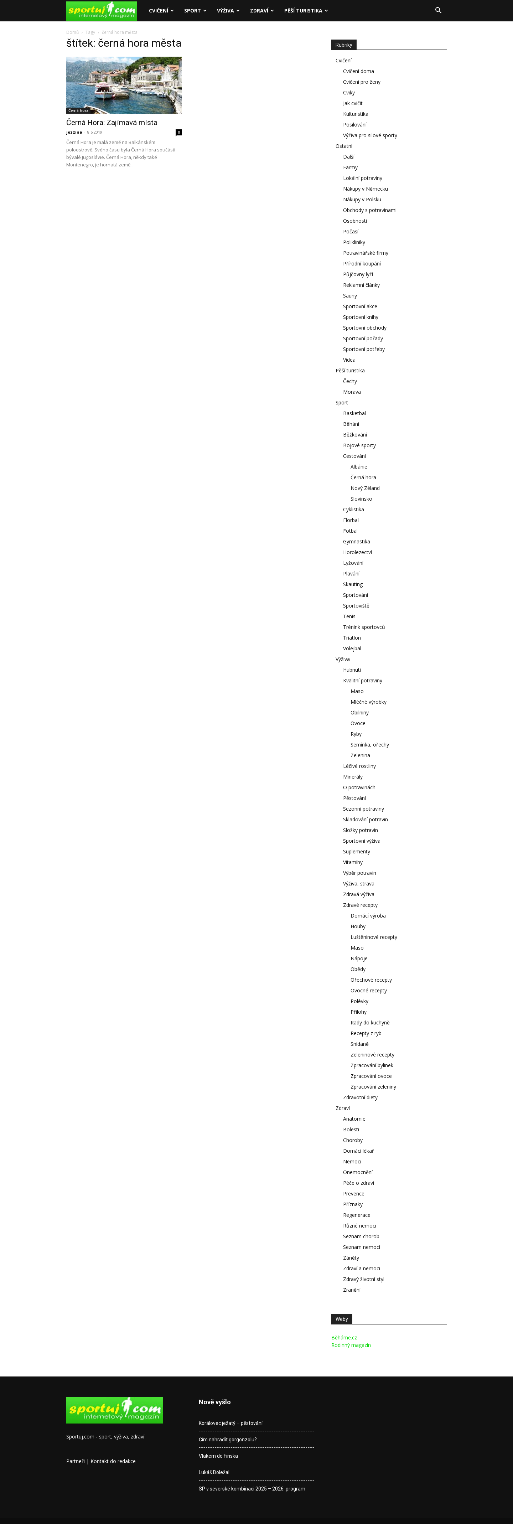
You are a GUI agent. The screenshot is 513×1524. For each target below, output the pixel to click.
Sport (195, 10)
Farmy (350, 167)
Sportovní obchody (365, 327)
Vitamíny (353, 862)
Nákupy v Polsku (362, 199)
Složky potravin (360, 830)
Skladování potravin (365, 819)
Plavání (351, 573)
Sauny (350, 295)
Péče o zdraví (358, 1182)
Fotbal (350, 530)
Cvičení (161, 10)
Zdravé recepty (360, 905)
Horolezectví (357, 552)
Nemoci (352, 1161)
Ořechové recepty (371, 979)
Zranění (352, 1289)
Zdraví (262, 10)
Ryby (356, 733)
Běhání (351, 423)
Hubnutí (352, 669)
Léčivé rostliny (359, 766)
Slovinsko (361, 498)
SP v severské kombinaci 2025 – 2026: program (252, 1489)
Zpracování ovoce (371, 1076)
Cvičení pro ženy (361, 81)
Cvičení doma (358, 71)
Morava (352, 391)
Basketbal (354, 413)
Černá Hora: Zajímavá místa (111, 122)
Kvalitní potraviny (362, 680)
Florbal (351, 520)
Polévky (359, 1001)
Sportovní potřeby (364, 349)
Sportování (355, 594)
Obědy (358, 969)
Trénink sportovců (364, 627)
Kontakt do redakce (113, 1461)
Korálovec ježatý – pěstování (231, 1423)
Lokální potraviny (362, 178)
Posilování (355, 124)
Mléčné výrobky (369, 701)
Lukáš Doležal (214, 1472)
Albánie (359, 466)
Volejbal (352, 648)
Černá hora (78, 110)
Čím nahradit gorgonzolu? (228, 1439)
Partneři (75, 1461)
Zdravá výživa (358, 894)
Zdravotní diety (360, 1097)
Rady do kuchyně (370, 1022)
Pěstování (354, 798)
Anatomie (354, 1118)
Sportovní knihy (360, 317)
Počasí (350, 231)
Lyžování (353, 562)
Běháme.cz (344, 1337)
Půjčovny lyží (358, 274)
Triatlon (352, 637)
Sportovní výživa (361, 840)
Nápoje (359, 958)
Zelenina (360, 755)
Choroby (353, 1140)
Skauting (353, 584)
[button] (438, 11)
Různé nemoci (359, 1225)
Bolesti (351, 1129)
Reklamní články (361, 284)
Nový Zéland (365, 488)
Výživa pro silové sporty (370, 135)
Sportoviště (356, 605)
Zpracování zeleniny (373, 1086)
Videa (349, 359)
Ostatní (344, 146)
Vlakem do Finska (218, 1456)
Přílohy (359, 1011)
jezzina (74, 132)
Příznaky (353, 1204)
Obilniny (360, 712)
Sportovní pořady (363, 338)
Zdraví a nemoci (361, 1268)
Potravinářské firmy (365, 252)
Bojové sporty (359, 445)
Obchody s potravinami (370, 210)
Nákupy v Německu (365, 188)
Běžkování (355, 434)
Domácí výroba (368, 915)
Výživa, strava (358, 883)
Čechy (350, 381)
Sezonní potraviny (363, 808)
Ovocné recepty (369, 990)
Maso (357, 691)
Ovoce (358, 723)
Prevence (353, 1193)
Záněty (351, 1257)
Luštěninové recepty (374, 937)
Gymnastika (356, 541)
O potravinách (359, 787)
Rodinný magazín (351, 1345)
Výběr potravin (359, 872)
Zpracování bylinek (372, 1065)
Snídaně (360, 1043)
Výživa (228, 10)
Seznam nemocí (361, 1247)
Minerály (353, 776)
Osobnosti (355, 220)
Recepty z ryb (366, 1033)
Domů (72, 32)
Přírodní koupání (362, 263)
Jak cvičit (353, 103)
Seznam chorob (361, 1236)
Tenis (349, 616)
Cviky (349, 92)
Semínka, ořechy (370, 744)
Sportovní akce (360, 306)
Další (348, 156)
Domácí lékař (358, 1150)
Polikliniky (354, 242)
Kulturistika (355, 113)
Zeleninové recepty (372, 1054)
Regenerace (356, 1215)
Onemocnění (358, 1172)
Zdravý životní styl (363, 1279)
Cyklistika (353, 509)
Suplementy (356, 851)
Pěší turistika (306, 10)
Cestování (354, 456)
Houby (358, 926)
